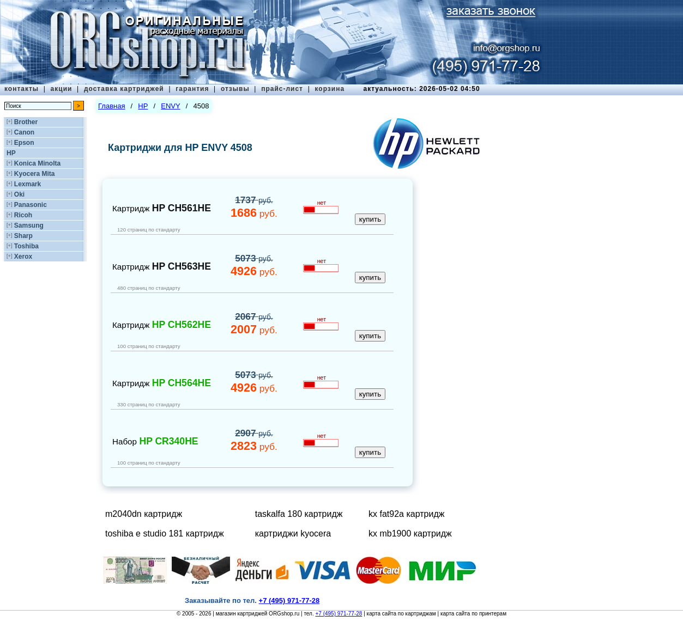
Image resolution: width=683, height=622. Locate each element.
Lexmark (27, 184)
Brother (26, 122)
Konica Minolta (37, 163)
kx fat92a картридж (406, 514)
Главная (111, 106)
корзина (329, 89)
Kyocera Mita (34, 174)
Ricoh (23, 215)
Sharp (23, 236)
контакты (21, 89)
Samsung (29, 225)
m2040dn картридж (143, 514)
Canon (24, 132)
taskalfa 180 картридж (299, 514)
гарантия (192, 89)
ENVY (170, 106)
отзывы (235, 89)
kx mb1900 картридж (410, 533)
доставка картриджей (124, 89)
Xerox (23, 256)
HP (11, 153)
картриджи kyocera (293, 533)
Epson (24, 143)
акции (61, 89)
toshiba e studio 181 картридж (164, 533)
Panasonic (30, 205)
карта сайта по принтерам (473, 614)
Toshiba (26, 246)
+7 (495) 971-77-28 (338, 614)
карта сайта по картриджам (401, 614)
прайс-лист (282, 89)
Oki (19, 194)
